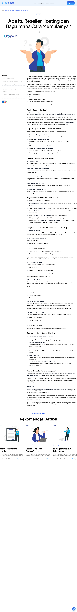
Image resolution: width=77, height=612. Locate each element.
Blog (47, 3)
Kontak (52, 3)
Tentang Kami (41, 3)
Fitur (35, 3)
